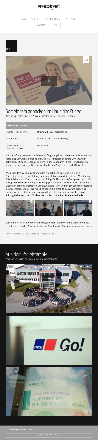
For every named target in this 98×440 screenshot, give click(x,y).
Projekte (35, 19)
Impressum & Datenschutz (49, 435)
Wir (73, 19)
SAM (65, 19)
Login (55, 25)
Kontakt (41, 25)
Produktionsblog (51, 19)
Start (24, 19)
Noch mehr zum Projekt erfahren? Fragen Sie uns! (32, 233)
